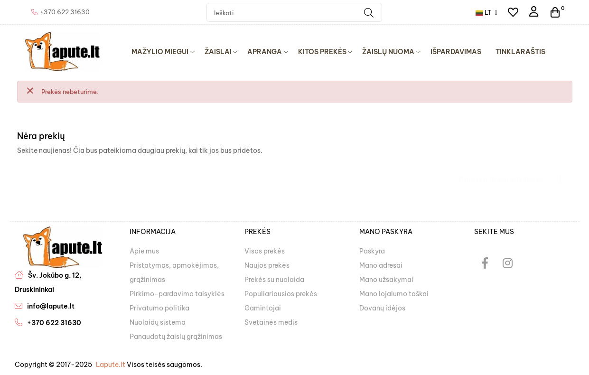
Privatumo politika (159, 308)
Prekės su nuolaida (274, 279)
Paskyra (372, 251)
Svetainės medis (271, 322)
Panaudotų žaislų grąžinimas (176, 336)
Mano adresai (380, 265)
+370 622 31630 (54, 323)
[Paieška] (509, 174)
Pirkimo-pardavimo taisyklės (177, 294)
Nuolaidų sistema (158, 322)
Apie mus (144, 251)
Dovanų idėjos (382, 308)
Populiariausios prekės (280, 294)
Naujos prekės (267, 265)
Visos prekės (264, 251)
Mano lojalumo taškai (394, 294)
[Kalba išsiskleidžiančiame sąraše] (486, 12)
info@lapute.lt (51, 306)
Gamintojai (262, 308)
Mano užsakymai (386, 279)
